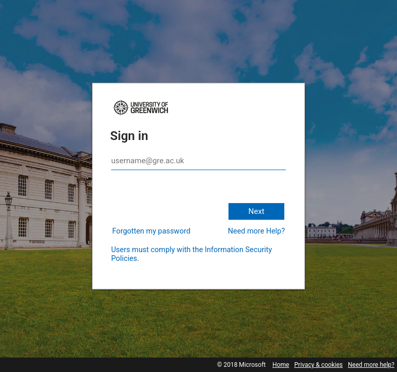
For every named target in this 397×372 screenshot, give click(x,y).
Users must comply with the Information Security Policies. (191, 254)
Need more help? (371, 364)
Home (280, 364)
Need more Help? (256, 231)
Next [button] (256, 211)
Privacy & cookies (318, 364)
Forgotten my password (151, 231)
